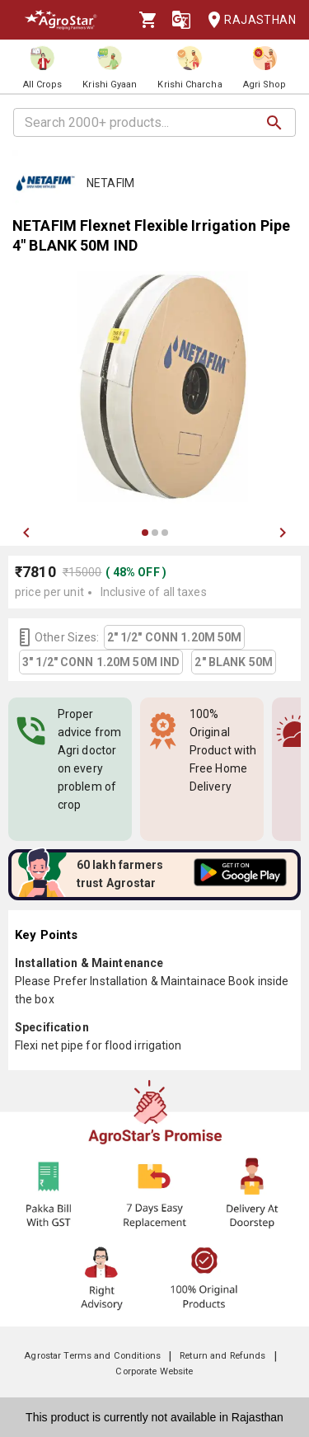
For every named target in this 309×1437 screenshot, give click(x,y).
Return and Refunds (222, 1355)
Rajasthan (247, 20)
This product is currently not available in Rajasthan (154, 1417)
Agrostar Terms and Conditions (92, 1355)
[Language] (181, 19)
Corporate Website (154, 1371)
